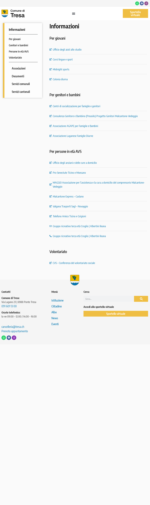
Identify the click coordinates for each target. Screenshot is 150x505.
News (54, 318)
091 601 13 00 (9, 306)
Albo (54, 312)
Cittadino (56, 306)
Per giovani (15, 39)
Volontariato (15, 57)
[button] (73, 13)
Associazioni (18, 68)
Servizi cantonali (21, 91)
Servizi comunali (21, 84)
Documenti (18, 76)
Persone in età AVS (19, 51)
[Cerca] (141, 299)
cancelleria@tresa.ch (12, 326)
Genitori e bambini (18, 45)
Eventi (55, 324)
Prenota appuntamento (14, 331)
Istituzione (57, 300)
